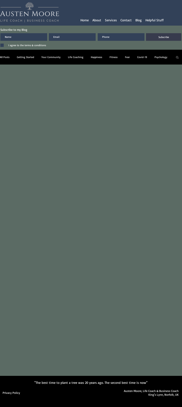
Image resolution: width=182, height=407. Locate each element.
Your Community (51, 57)
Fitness (114, 57)
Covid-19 (142, 57)
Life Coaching (75, 57)
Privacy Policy (11, 393)
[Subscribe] (163, 37)
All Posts (4, 57)
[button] (111, 20)
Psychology (161, 57)
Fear (127, 57)
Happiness (96, 57)
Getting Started (25, 57)
